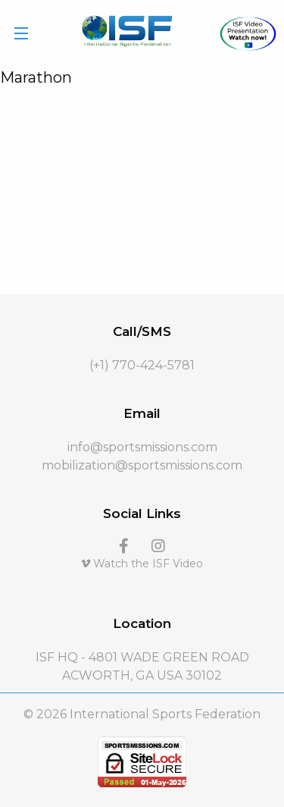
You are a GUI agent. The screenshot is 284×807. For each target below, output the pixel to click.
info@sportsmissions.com (142, 447)
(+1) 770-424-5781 (142, 365)
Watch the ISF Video (142, 563)
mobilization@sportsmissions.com (142, 465)
